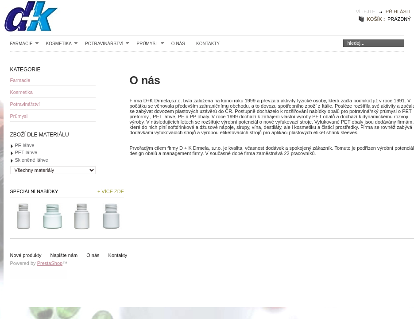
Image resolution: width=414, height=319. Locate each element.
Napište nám (63, 255)
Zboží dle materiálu (39, 135)
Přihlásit (398, 11)
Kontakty (208, 43)
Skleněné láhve (31, 160)
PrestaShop (49, 263)
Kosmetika (62, 43)
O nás (178, 43)
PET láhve (26, 152)
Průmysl (150, 43)
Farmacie (24, 43)
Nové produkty (26, 255)
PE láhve (25, 145)
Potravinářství (107, 43)
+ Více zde (110, 191)
